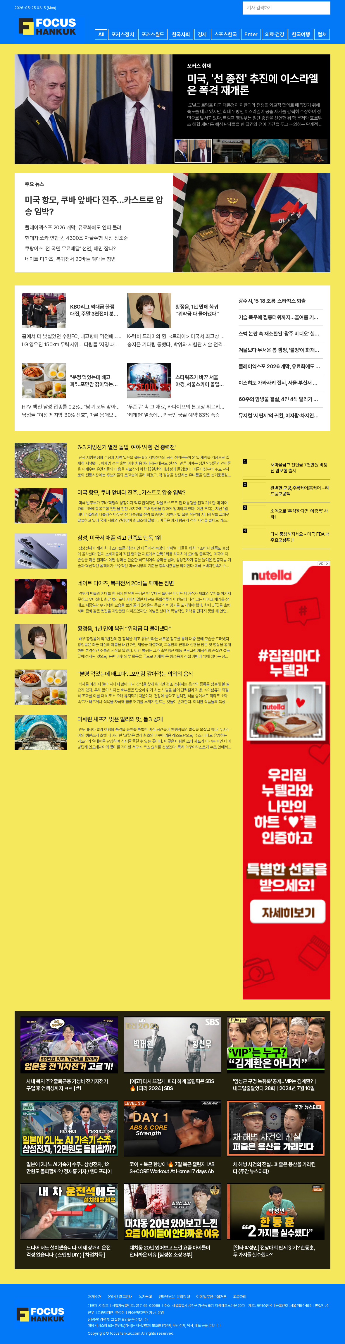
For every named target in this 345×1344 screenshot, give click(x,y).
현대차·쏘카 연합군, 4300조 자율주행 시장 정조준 (76, 238)
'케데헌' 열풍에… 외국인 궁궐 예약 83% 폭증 (173, 415)
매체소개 (94, 1296)
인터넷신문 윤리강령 (174, 1296)
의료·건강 (274, 34)
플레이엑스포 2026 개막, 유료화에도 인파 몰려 (73, 227)
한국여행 (301, 34)
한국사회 (181, 34)
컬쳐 (322, 34)
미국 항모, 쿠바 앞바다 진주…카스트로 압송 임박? (94, 206)
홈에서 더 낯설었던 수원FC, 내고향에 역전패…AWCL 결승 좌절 (71, 336)
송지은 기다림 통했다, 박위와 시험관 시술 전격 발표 (177, 344)
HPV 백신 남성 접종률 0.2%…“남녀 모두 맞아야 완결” (71, 407)
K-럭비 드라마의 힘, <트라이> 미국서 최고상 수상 (177, 336)
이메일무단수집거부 (211, 1296)
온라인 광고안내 (120, 1296)
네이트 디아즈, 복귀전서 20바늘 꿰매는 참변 (70, 259)
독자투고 (145, 1296)
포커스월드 (153, 34)
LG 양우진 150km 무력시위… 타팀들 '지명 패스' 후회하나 (71, 344)
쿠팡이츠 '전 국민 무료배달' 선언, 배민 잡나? (70, 248)
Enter (251, 34)
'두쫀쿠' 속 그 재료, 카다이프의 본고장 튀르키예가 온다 (177, 407)
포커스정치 (122, 34)
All (101, 34)
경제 (202, 34)
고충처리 (239, 1296)
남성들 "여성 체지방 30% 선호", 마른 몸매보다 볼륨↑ (71, 415)
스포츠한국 (225, 34)
